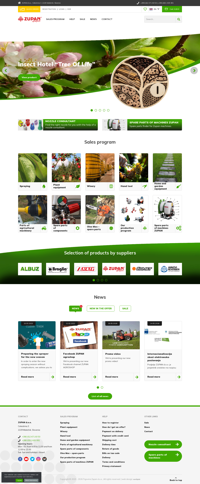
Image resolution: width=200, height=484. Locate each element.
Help (72, 19)
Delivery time (109, 444)
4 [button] (104, 110)
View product (29, 77)
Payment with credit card (115, 436)
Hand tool (65, 436)
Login (62, 9)
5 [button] (108, 110)
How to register (110, 422)
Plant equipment (68, 427)
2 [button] (96, 110)
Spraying (64, 422)
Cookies (22, 479)
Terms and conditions (113, 462)
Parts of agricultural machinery (76, 444)
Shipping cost (109, 440)
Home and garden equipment (75, 440)
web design (127, 479)
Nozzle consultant (164, 444)
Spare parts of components (74, 449)
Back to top (176, 479)
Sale (82, 19)
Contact (107, 19)
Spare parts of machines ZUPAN (76, 462)
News (93, 19)
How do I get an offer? (113, 427)
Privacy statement (111, 466)
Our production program (72, 457)
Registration (49, 9)
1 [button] (92, 110)
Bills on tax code (110, 453)
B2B (69, 9)
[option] (100, 70)
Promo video (113, 353)
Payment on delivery (112, 431)
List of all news (100, 396)
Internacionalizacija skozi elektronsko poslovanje (159, 357)
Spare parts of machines (164, 456)
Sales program (55, 19)
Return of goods (110, 449)
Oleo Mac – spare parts (72, 453)
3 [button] (100, 110)
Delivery (106, 457)
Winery (63, 431)
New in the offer (101, 308)
